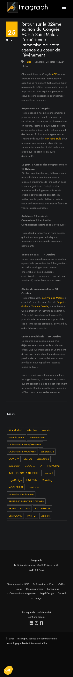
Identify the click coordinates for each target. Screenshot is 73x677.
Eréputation (43, 459)
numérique (33, 487)
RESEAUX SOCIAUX (19, 508)
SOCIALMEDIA (43, 508)
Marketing (47, 480)
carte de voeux (16, 437)
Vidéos (61, 584)
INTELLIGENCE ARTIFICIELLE (24, 473)
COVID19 (14, 459)
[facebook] (42, 623)
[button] (8, 670)
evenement (14, 466)
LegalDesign (15, 480)
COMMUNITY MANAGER (22, 451)
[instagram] (37, 623)
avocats (46, 430)
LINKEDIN (31, 480)
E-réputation (39, 584)
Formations (53, 589)
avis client (32, 430)
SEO (26, 584)
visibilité (45, 516)
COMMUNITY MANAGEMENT (25, 444)
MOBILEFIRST (16, 487)
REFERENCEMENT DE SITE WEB (26, 501)
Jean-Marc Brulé (53, 138)
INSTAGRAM (53, 466)
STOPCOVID (15, 516)
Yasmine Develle (39, 306)
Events (19, 589)
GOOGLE (30, 466)
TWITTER (31, 516)
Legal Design (47, 593)
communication (37, 437)
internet (49, 473)
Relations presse (34, 589)
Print (51, 584)
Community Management (23, 593)
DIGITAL (28, 459)
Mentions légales (37, 617)
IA (41, 466)
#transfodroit (15, 430)
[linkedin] (31, 623)
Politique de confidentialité (36, 612)
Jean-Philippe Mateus (52, 298)
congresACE (47, 451)
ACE (54, 74)
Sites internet (14, 584)
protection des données (21, 494)
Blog (29, 62)
